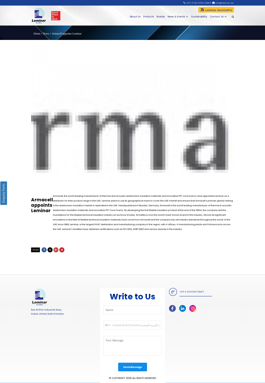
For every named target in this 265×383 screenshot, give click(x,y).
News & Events (176, 16)
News (46, 33)
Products (148, 16)
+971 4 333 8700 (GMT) (198, 3)
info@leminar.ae (224, 3)
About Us (135, 16)
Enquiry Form (4, 193)
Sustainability (199, 16)
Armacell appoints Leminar (67, 33)
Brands (161, 16)
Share (35, 249)
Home (37, 33)
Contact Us (217, 16)
